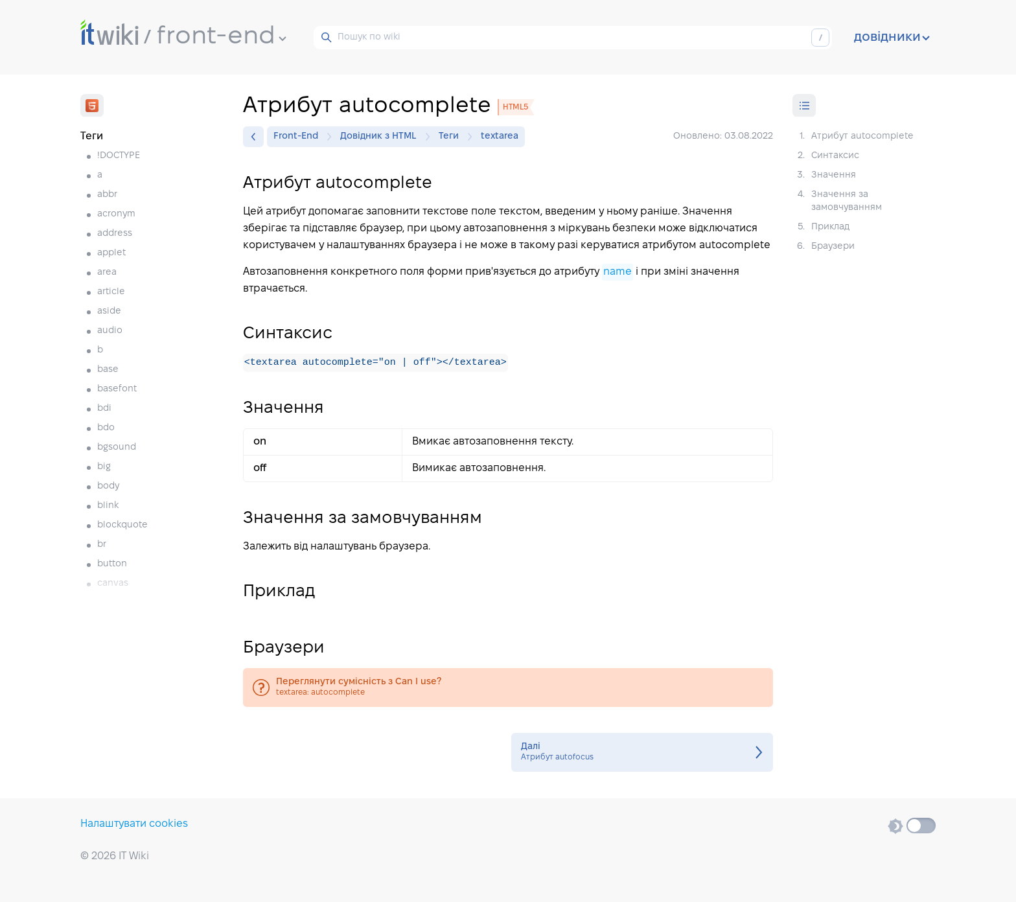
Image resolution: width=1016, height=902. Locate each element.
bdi (104, 408)
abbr (107, 195)
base (108, 369)
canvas (112, 583)
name (617, 272)
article (111, 292)
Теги (452, 136)
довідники (892, 37)
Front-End (299, 136)
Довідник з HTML (381, 136)
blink (108, 506)
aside (109, 311)
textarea (499, 136)
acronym (116, 214)
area (107, 272)
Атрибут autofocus (642, 753)
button (112, 564)
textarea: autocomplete (508, 688)
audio (109, 331)
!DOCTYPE (118, 156)
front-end (221, 37)
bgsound (116, 447)
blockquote (122, 525)
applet (111, 253)
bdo (106, 428)
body (108, 486)
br (101, 544)
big (104, 467)
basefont (117, 389)
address (114, 233)
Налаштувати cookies (134, 824)
